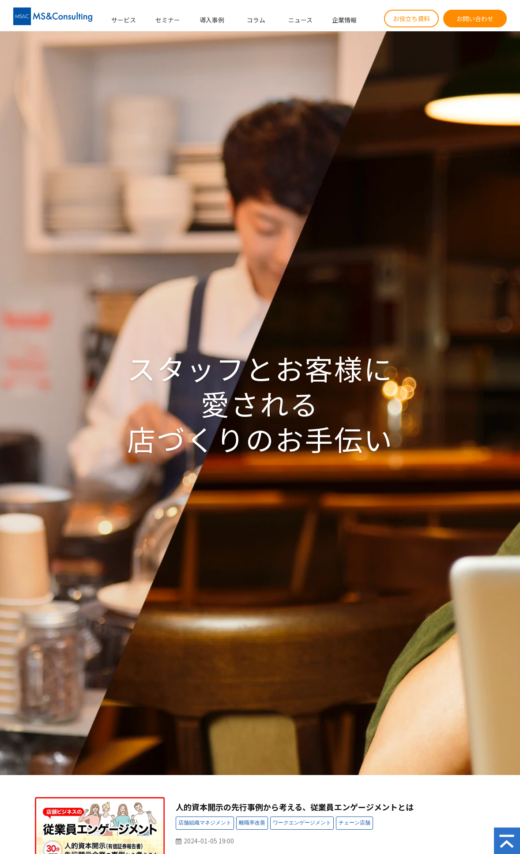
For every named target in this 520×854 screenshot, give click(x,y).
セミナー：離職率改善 (252, 823)
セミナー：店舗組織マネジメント (205, 823)
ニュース (300, 19)
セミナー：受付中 (442, 824)
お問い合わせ (475, 18)
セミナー (167, 19)
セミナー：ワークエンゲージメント (302, 823)
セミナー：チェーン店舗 (354, 823)
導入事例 (212, 19)
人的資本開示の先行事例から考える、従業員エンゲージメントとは (295, 807)
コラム (256, 19)
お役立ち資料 (411, 18)
